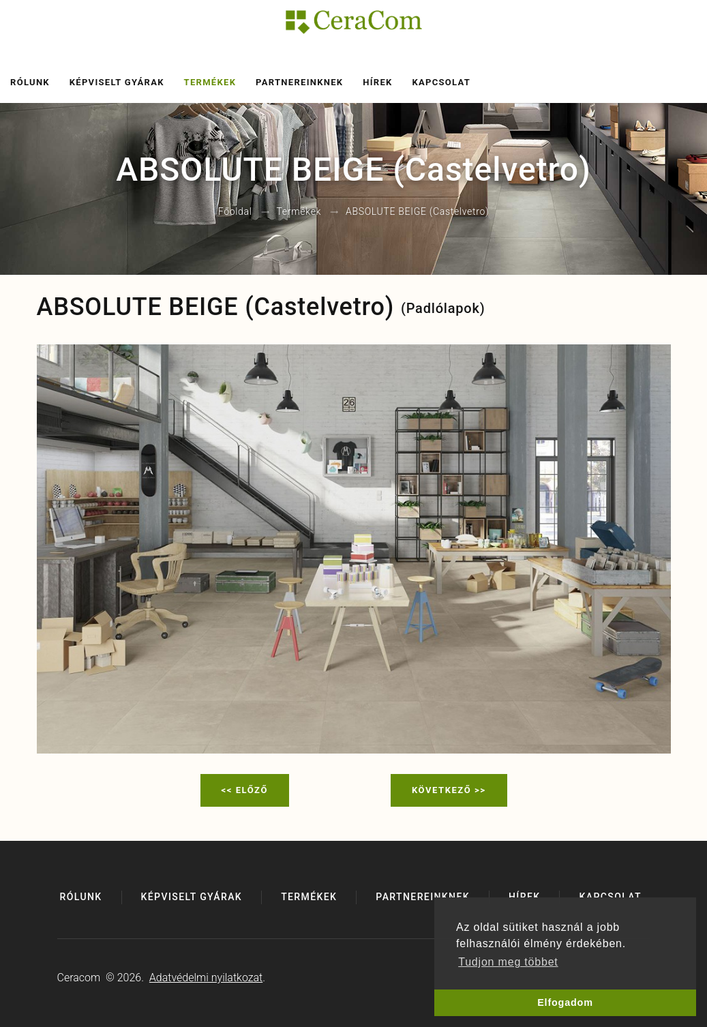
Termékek (210, 82)
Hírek (377, 82)
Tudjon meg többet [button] (508, 962)
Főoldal (235, 212)
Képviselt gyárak (117, 82)
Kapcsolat (441, 82)
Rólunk (30, 82)
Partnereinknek (299, 82)
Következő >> (449, 790)
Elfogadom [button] (565, 1002)
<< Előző (245, 790)
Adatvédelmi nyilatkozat (205, 977)
